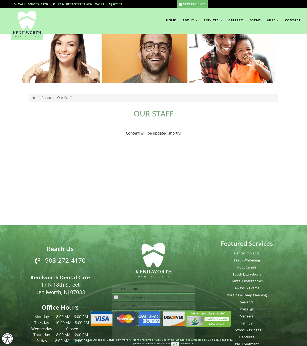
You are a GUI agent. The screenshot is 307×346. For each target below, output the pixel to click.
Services (212, 20)
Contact (293, 20)
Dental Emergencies (247, 342)
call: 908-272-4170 (33, 4)
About (189, 20)
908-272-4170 (60, 321)
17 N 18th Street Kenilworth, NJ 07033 (89, 4)
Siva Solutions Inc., (220, 340)
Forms (255, 20)
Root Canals (246, 328)
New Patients (194, 4)
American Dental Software (111, 340)
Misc (273, 20)
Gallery (235, 20)
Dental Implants (247, 314)
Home (171, 20)
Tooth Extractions (247, 335)
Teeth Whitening (247, 321)
